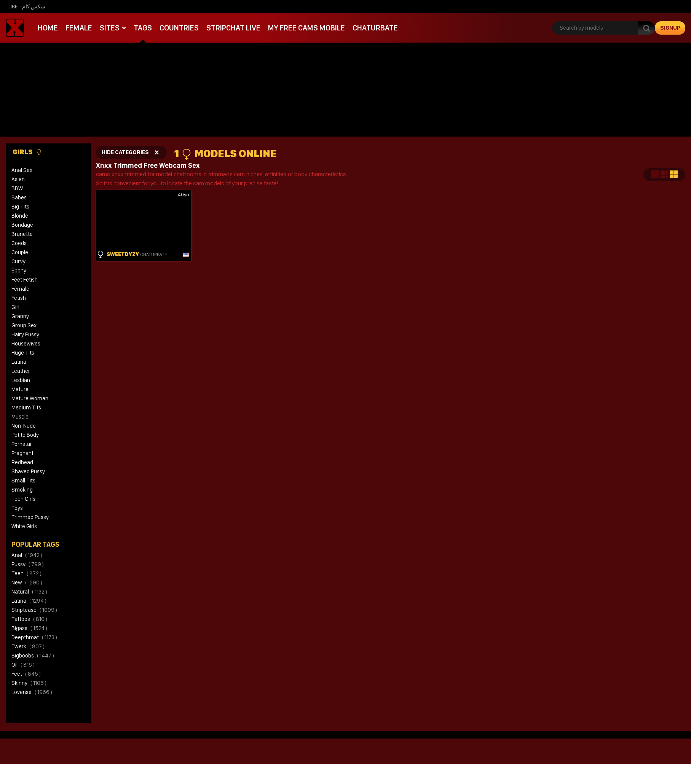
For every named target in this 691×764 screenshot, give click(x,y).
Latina (18, 361)
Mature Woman (29, 398)
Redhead (22, 462)
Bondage (22, 224)
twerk (28, 646)
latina (28, 600)
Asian (18, 179)
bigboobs (32, 655)
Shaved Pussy (28, 471)
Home (47, 27)
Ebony (18, 270)
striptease (34, 609)
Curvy (18, 261)
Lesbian (20, 380)
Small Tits (23, 480)
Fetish (18, 297)
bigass (29, 628)
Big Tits (20, 206)
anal (26, 555)
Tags (141, 27)
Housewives (25, 343)
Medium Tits (26, 407)
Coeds (19, 243)
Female (78, 27)
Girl (15, 307)
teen (26, 573)
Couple (19, 252)
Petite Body (25, 434)
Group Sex (24, 325)
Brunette (22, 234)
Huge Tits (22, 352)
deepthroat (34, 637)
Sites (108, 27)
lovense (31, 692)
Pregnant (22, 453)
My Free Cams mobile (302, 27)
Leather (20, 371)
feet (26, 673)
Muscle (20, 416)
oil (23, 664)
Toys (17, 508)
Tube (12, 6)
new (26, 582)
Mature (20, 389)
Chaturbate (369, 27)
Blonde (19, 215)
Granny (20, 316)
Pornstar (21, 444)
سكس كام (33, 6)
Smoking (22, 489)
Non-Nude (23, 425)
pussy (27, 564)
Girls (27, 152)
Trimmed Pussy (30, 517)
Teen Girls (23, 498)
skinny (28, 683)
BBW (17, 188)
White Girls (24, 526)
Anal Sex (21, 170)
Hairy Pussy (25, 334)
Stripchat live (230, 27)
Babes (19, 197)
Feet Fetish (24, 279)
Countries (177, 27)
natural (29, 591)
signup (670, 27)
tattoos (29, 619)
